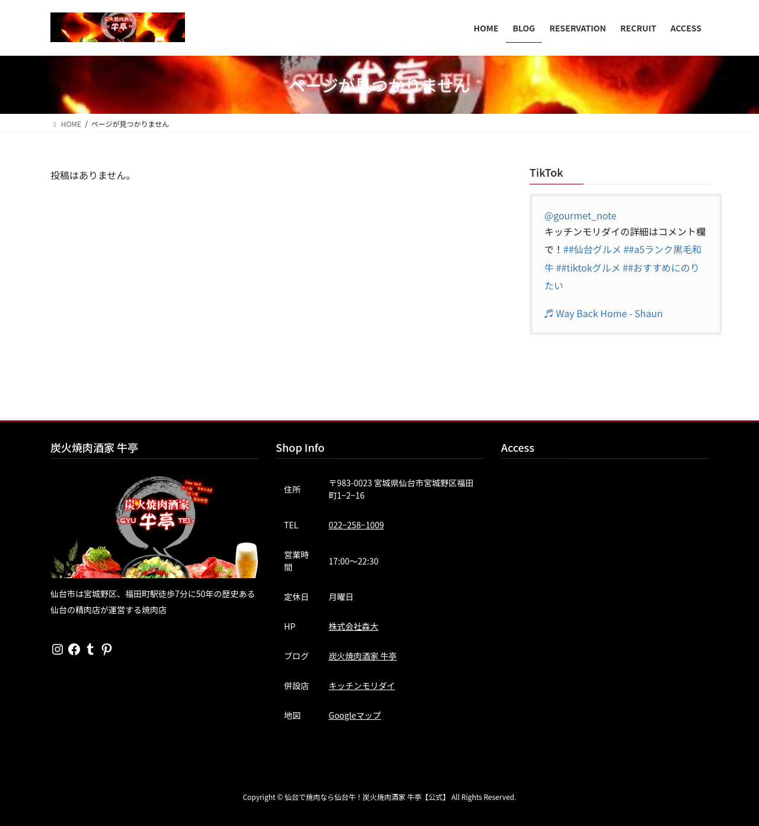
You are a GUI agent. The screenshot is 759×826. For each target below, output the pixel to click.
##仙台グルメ (592, 249)
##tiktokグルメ (588, 267)
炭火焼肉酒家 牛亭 (363, 656)
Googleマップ (355, 715)
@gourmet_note (580, 215)
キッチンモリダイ (362, 685)
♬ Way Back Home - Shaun (603, 313)
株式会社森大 (353, 626)
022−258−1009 (356, 525)
